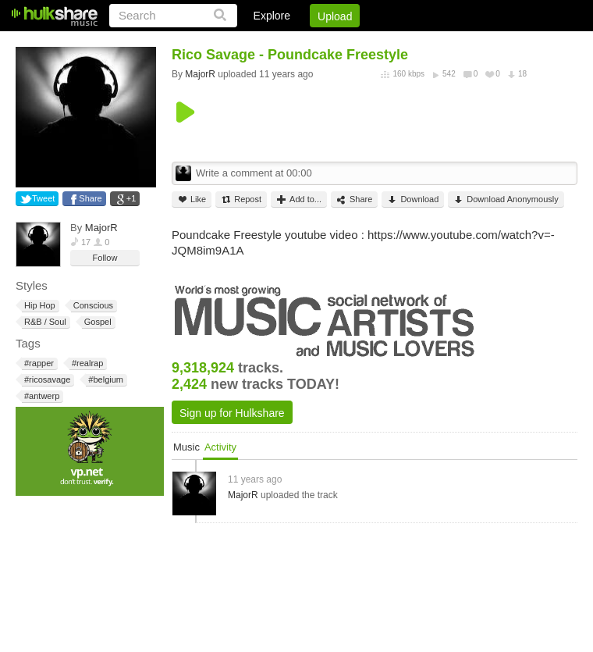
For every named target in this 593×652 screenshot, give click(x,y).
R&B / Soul (44, 322)
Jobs (366, 43)
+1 (131, 198)
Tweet (43, 198)
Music (186, 447)
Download (413, 199)
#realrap (86, 363)
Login (255, 43)
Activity (220, 447)
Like (191, 199)
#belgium (104, 380)
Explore (272, 15)
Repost (241, 199)
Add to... (298, 199)
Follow (105, 257)
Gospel (97, 322)
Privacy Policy (490, 43)
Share (90, 198)
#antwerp (40, 396)
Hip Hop (38, 306)
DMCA (417, 43)
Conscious (92, 306)
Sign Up (311, 43)
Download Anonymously (505, 199)
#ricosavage (46, 380)
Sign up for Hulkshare (232, 413)
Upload (335, 16)
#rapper (38, 363)
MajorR (101, 227)
